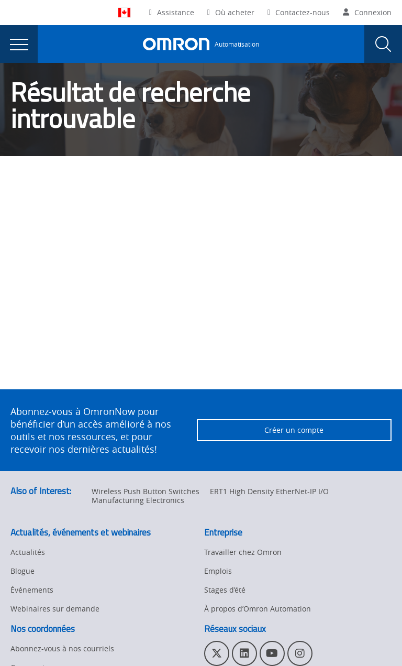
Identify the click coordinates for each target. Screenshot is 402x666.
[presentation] (19, 44)
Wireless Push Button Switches (145, 491)
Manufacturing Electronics (138, 500)
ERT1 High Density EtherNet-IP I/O (269, 491)
